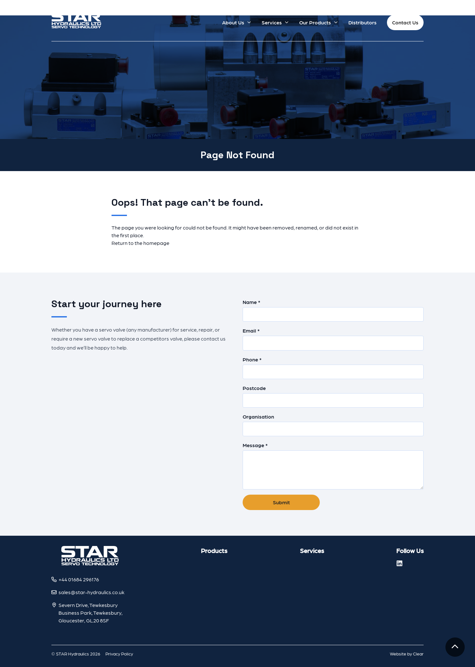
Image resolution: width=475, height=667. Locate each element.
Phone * (333, 367)
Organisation (333, 424)
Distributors (362, 22)
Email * (333, 338)
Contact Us (405, 22)
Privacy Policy (119, 653)
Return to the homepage (140, 243)
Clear (418, 653)
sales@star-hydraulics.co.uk (91, 592)
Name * (333, 310)
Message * (333, 465)
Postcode (333, 396)
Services (272, 22)
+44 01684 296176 (78, 579)
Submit (281, 502)
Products (214, 550)
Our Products (315, 22)
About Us (233, 22)
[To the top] (455, 647)
